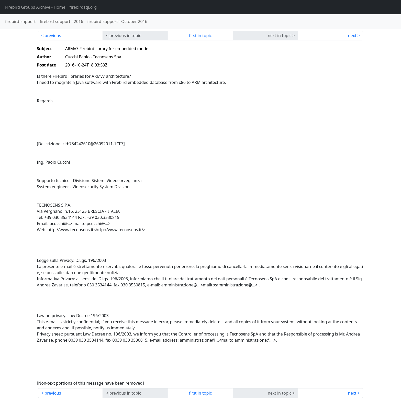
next (352, 35)
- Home (35, 7)
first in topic (200, 35)
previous (52, 35)
